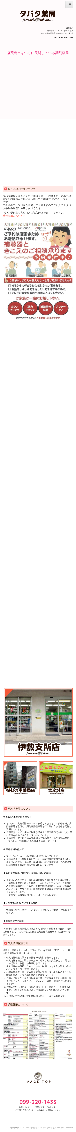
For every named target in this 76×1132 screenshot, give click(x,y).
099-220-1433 (66, 37)
